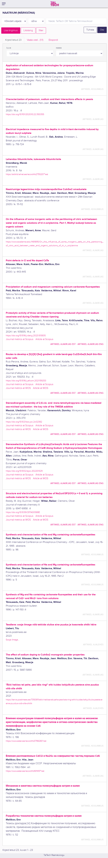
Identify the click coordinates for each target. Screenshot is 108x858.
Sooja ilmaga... (12, 639)
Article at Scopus (44, 339)
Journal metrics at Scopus (19, 339)
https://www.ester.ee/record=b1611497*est (25, 771)
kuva (8, 48)
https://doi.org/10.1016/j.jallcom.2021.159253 (26, 380)
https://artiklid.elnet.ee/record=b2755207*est (27, 174)
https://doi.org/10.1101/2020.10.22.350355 (25, 114)
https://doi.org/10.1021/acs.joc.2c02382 (24, 421)
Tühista (90, 29)
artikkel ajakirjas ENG (90, 344)
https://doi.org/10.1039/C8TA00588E (23, 512)
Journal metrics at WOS (18, 388)
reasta (59, 48)
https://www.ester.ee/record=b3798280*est (26, 741)
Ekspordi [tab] (53, 40)
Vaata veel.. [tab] (35, 40)
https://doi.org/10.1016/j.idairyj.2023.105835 (26, 335)
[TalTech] (54, 3)
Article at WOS (40, 388)
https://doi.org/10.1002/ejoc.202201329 (24, 471)
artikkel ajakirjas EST (63, 344)
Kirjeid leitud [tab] (13, 40)
